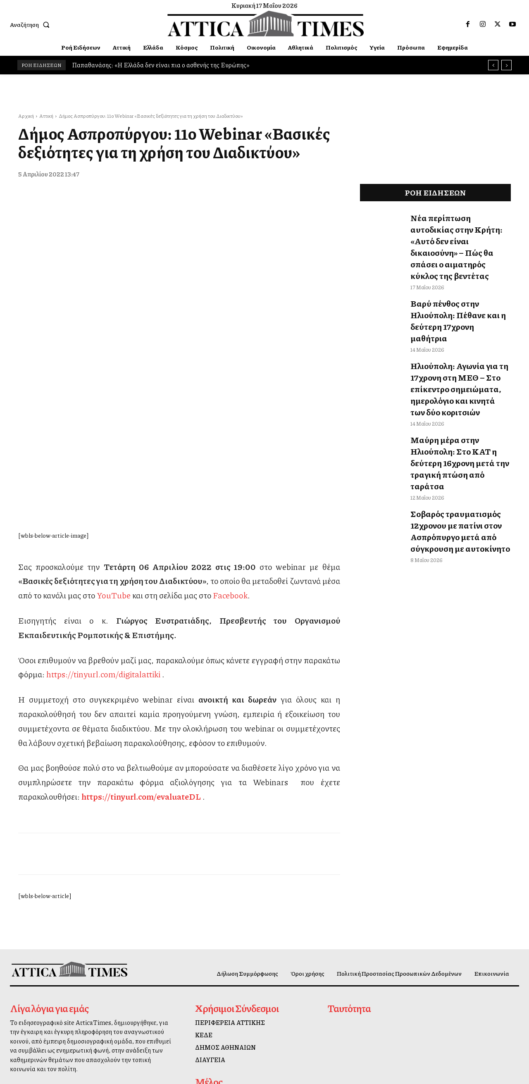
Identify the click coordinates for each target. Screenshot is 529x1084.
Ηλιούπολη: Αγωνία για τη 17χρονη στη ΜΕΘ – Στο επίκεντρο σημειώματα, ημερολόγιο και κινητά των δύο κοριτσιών (457, 332)
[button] (31, 24)
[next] (506, 65)
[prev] (493, 65)
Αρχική (26, 115)
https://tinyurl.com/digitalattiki (103, 532)
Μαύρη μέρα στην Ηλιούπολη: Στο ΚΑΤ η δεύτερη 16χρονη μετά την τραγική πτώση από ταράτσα (456, 389)
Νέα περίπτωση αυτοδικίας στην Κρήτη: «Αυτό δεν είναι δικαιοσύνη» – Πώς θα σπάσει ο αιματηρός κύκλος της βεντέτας (459, 230)
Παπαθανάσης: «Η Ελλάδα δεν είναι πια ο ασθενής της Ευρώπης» (161, 64)
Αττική (46, 115)
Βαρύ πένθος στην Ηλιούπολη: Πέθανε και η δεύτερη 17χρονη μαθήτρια (456, 279)
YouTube (114, 454)
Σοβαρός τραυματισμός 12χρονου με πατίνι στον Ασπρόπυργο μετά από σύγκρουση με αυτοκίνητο (449, 442)
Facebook (230, 454)
